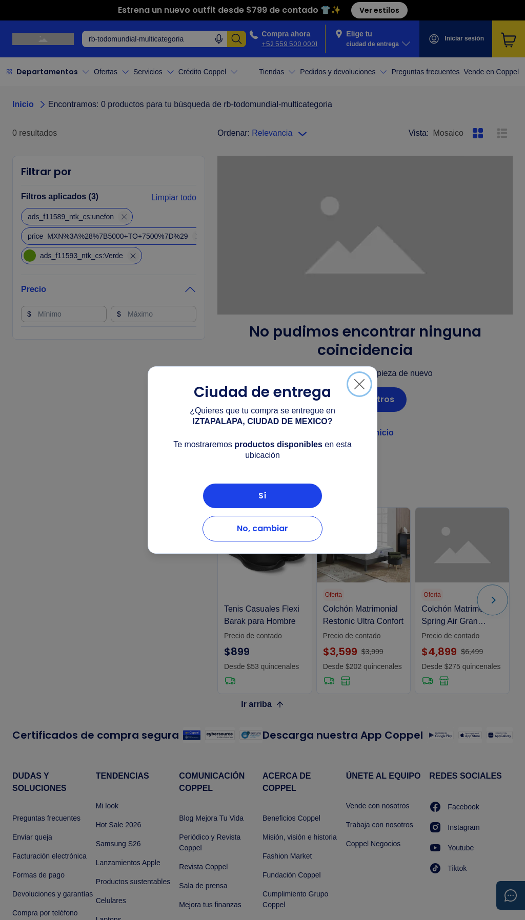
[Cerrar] (359, 384)
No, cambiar (262, 528)
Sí (262, 495)
